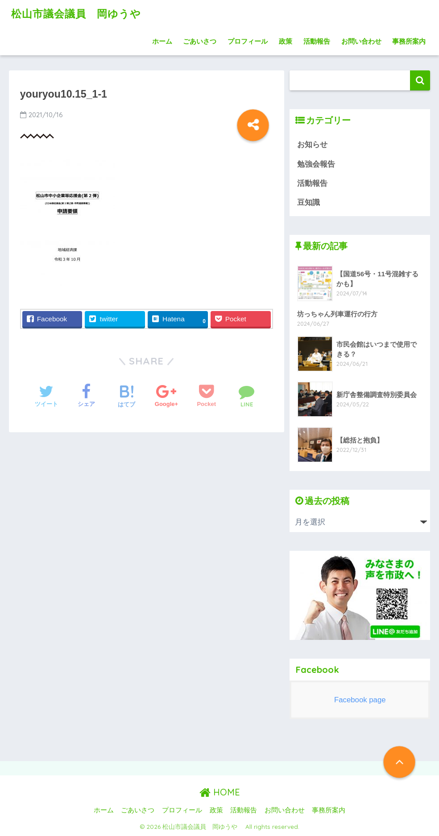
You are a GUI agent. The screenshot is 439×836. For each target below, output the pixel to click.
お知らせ (312, 144)
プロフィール (248, 41)
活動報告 (316, 41)
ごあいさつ (199, 41)
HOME (219, 792)
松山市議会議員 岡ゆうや (81, 13)
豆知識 (308, 202)
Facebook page (360, 700)
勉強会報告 (316, 164)
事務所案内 (409, 41)
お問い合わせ (361, 41)
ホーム (162, 41)
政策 (285, 41)
